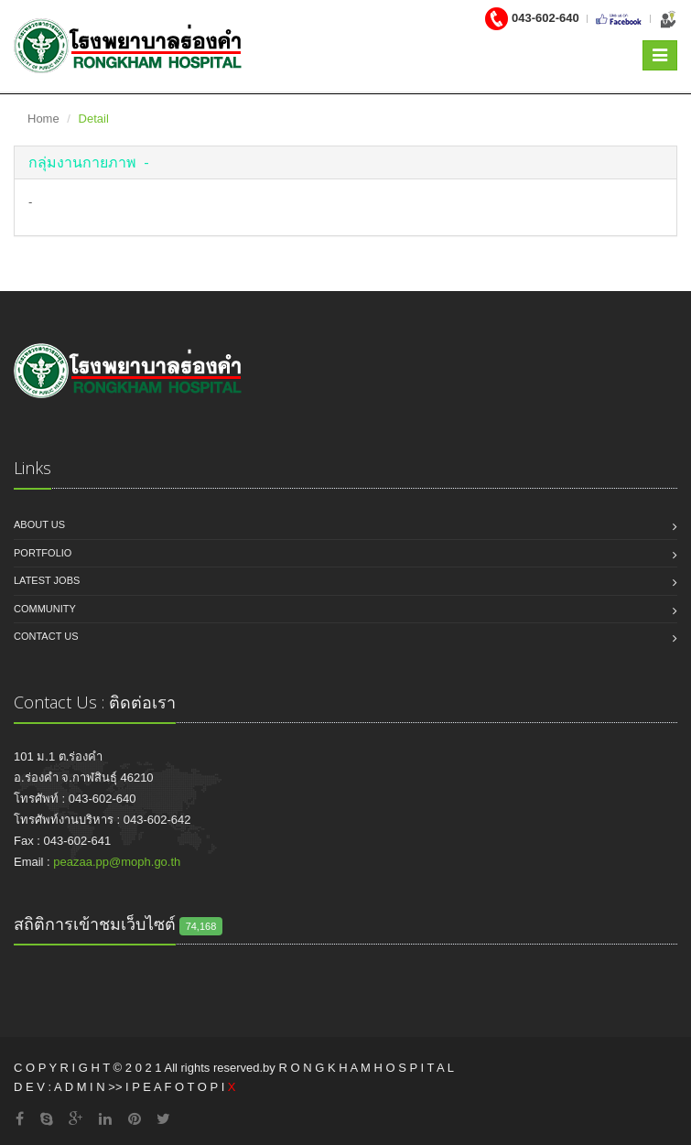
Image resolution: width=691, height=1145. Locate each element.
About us (39, 524)
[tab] (345, 162)
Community (45, 608)
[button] (88, 162)
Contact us (46, 636)
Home (43, 118)
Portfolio (42, 552)
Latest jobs (47, 580)
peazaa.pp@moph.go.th (116, 862)
